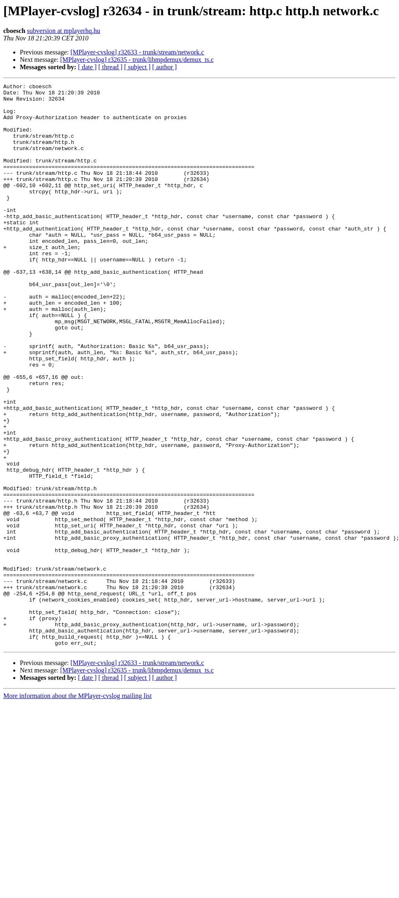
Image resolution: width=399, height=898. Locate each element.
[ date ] (87, 67)
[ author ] (164, 67)
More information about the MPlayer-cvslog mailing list (77, 808)
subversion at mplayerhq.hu (63, 30)
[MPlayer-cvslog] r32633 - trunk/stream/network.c (137, 52)
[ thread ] (110, 67)
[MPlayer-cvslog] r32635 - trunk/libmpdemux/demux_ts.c (137, 59)
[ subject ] (137, 67)
